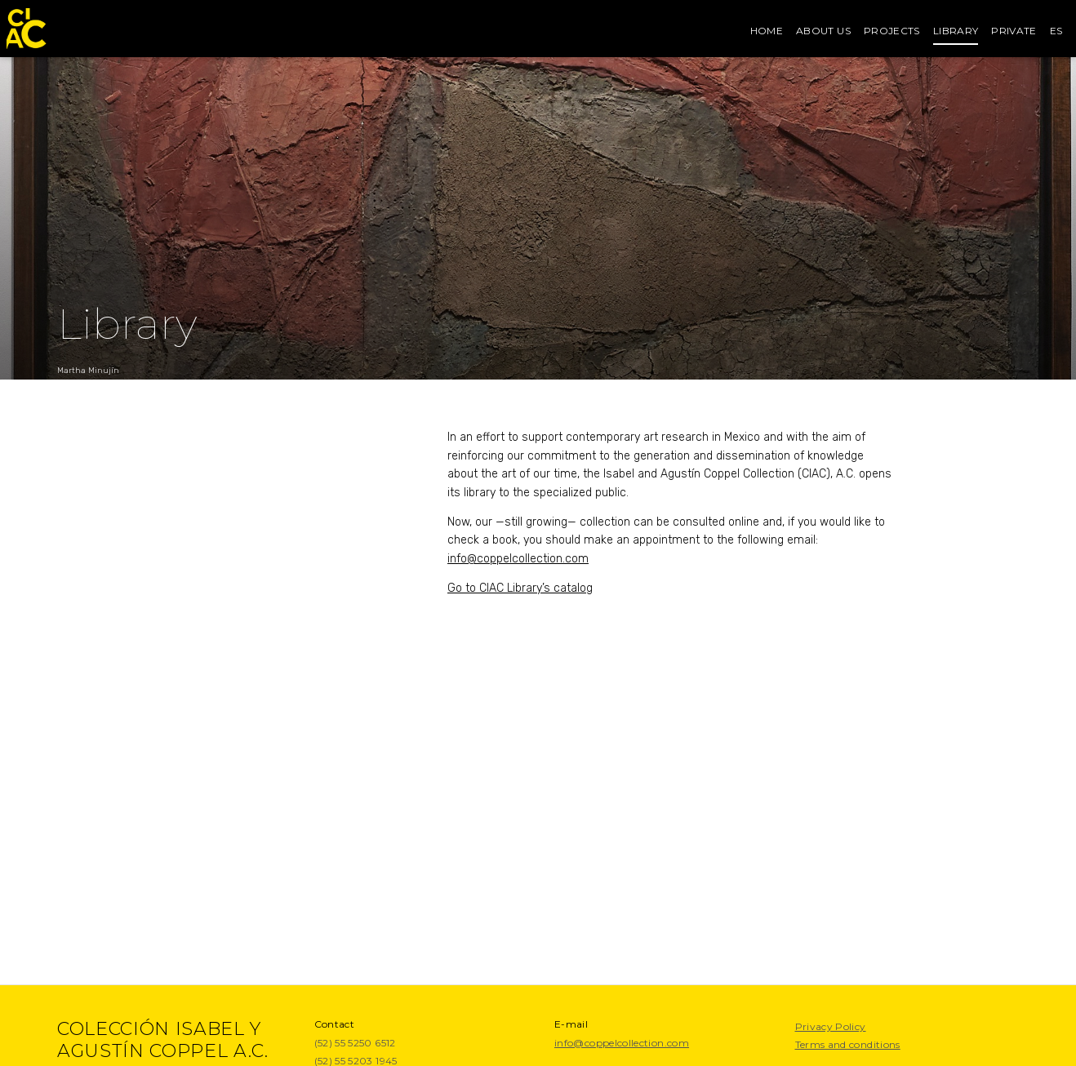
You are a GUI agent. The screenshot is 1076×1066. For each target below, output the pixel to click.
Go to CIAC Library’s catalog (520, 588)
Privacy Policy (830, 1026)
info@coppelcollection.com (518, 559)
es (1056, 30)
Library (956, 30)
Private (1014, 30)
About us (823, 30)
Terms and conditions (847, 1044)
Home (766, 30)
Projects (892, 30)
